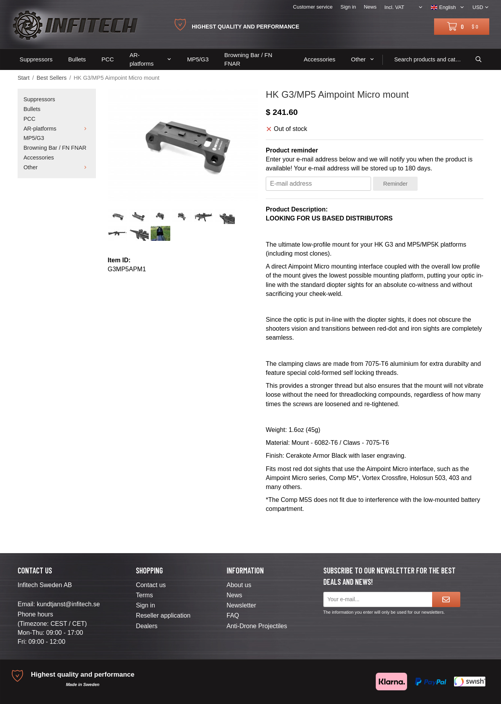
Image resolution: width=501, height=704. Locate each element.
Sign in (348, 7)
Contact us (151, 585)
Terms (144, 595)
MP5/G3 (198, 59)
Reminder (395, 184)
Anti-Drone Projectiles (257, 626)
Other (363, 59)
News (370, 7)
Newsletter (241, 605)
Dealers (146, 626)
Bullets (77, 59)
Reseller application (163, 615)
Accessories (319, 59)
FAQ (233, 615)
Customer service (313, 7)
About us (239, 585)
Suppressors (36, 59)
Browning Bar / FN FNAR (248, 59)
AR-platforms (150, 59)
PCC (107, 59)
